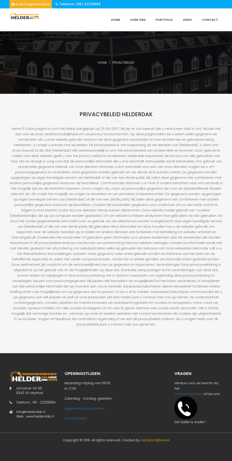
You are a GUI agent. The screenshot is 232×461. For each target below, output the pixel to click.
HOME (115, 20)
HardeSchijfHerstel (155, 440)
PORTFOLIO (164, 20)
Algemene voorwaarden (84, 408)
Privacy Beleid (76, 418)
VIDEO (187, 20)
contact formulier (188, 394)
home (102, 62)
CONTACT (210, 20)
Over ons (138, 20)
